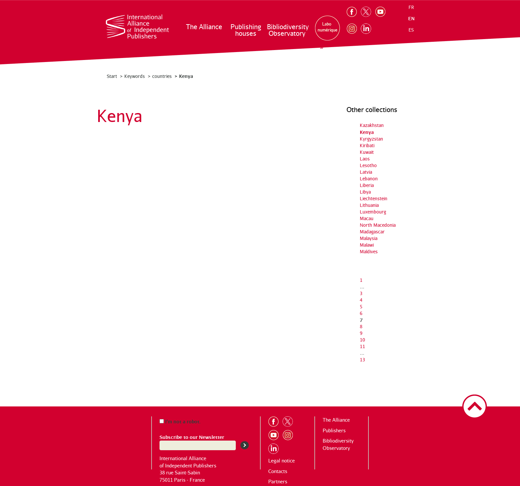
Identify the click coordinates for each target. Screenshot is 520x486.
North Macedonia (378, 225)
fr (411, 7)
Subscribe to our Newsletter (192, 437)
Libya (365, 192)
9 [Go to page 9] (361, 333)
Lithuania (369, 205)
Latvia (366, 172)
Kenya (367, 132)
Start (112, 76)
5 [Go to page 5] (361, 306)
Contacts (277, 471)
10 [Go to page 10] (362, 339)
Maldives (369, 251)
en (411, 18)
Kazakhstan (372, 125)
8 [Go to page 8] (361, 326)
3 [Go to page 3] (361, 293)
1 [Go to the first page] (361, 280)
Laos (365, 158)
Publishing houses (245, 30)
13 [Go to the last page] (362, 359)
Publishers (334, 430)
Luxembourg (373, 211)
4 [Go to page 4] (361, 300)
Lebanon (369, 178)
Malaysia (368, 238)
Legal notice (281, 460)
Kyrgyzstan (371, 139)
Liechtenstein (373, 198)
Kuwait (367, 152)
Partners (277, 481)
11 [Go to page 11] (362, 346)
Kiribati (367, 145)
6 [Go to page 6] (361, 313)
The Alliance (204, 27)
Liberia (367, 185)
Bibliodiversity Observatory (287, 30)
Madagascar (372, 231)
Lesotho (368, 165)
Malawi (367, 245)
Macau (366, 218)
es (411, 29)
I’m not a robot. (180, 421)
